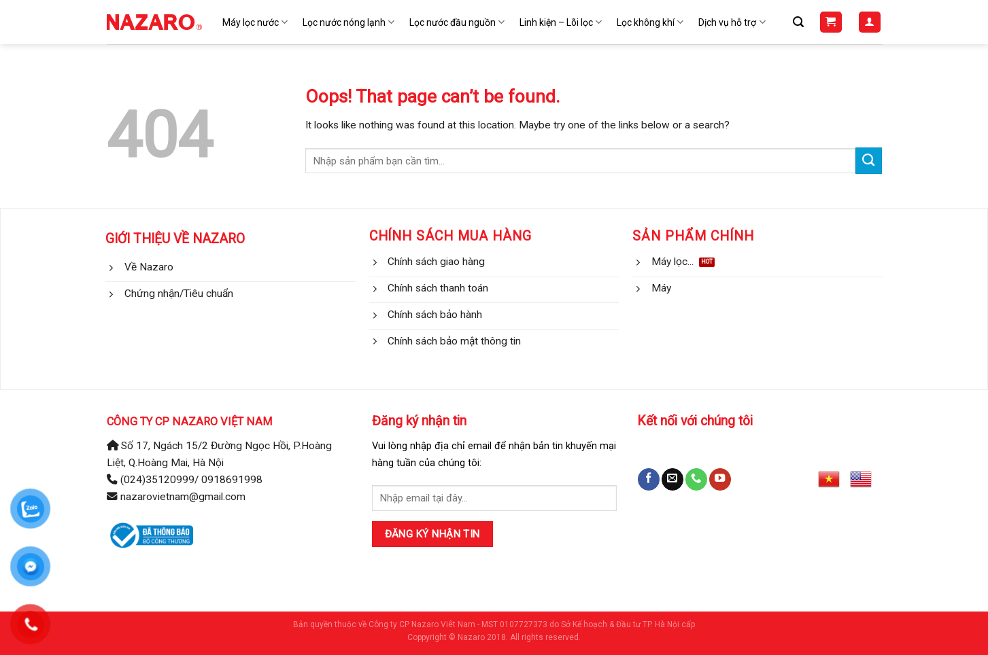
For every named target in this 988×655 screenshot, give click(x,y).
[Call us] (696, 479)
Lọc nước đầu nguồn (457, 22)
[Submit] (868, 160)
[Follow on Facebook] (649, 479)
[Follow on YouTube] (720, 479)
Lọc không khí (650, 22)
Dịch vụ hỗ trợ (731, 22)
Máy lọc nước (255, 22)
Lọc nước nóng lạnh (348, 22)
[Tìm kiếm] (798, 22)
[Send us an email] (672, 479)
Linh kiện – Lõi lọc (560, 22)
